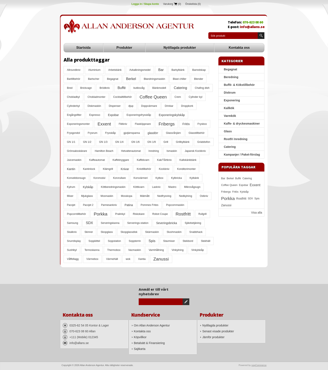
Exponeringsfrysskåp (139, 114)
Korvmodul (99, 178)
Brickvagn (86, 87)
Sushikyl (72, 250)
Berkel (131, 79)
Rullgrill (203, 214)
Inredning (154, 151)
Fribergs (167, 123)
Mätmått (145, 196)
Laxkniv (156, 187)
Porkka (100, 213)
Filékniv (123, 123)
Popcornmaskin (175, 205)
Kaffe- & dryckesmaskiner (242, 123)
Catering (180, 88)
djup (130, 105)
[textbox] (233, 35)
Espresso (94, 114)
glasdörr (153, 133)
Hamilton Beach (104, 151)
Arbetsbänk (115, 69)
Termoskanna (92, 250)
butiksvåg (139, 87)
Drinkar (169, 105)
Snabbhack (195, 232)
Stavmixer (169, 241)
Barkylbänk (178, 69)
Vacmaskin (134, 250)
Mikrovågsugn (192, 187)
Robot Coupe (160, 214)
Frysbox (202, 123)
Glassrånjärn (173, 132)
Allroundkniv (74, 69)
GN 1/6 (135, 142)
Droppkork (187, 105)
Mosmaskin (107, 196)
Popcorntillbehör (76, 214)
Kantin (71, 169)
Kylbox (159, 178)
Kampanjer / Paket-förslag (242, 154)
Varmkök (230, 115)
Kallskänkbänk (187, 160)
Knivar (125, 169)
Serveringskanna (110, 223)
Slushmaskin (174, 232)
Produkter (124, 47)
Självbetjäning (193, 223)
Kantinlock (89, 169)
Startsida (83, 47)
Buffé (122, 88)
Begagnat (112, 78)
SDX (89, 223)
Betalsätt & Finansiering (149, 343)
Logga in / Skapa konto (145, 4)
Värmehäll (112, 259)
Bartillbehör (73, 78)
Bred (70, 87)
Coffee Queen (153, 96)
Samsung (72, 223)
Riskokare (139, 214)
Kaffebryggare (121, 160)
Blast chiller (179, 78)
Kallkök (229, 108)
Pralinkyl (120, 214)
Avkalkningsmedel (139, 69)
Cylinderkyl (73, 105)
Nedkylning (185, 196)
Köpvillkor (140, 337)
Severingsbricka (166, 223)
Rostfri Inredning (235, 139)
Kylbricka (176, 178)
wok (128, 259)
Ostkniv (204, 196)
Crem (177, 96)
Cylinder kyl (195, 96)
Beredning (231, 77)
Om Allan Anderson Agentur (152, 325)
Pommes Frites (149, 205)
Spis (152, 241)
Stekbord (188, 241)
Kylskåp (88, 187)
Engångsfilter (74, 114)
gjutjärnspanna (132, 132)
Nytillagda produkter (180, 47)
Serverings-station (138, 223)
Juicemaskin (74, 160)
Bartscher (93, 78)
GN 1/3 (103, 142)
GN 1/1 (71, 142)
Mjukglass (87, 196)
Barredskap (199, 69)
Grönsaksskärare (77, 151)
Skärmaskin (152, 232)
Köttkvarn (138, 187)
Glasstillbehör (197, 132)
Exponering (232, 100)
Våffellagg (73, 259)
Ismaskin (172, 151)
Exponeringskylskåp (172, 115)
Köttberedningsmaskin (113, 187)
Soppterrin (135, 241)
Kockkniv (164, 169)
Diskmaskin (94, 105)
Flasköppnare (143, 123)
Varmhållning (156, 250)
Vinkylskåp (197, 250)
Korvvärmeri (140, 178)
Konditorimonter (186, 169)
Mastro (172, 187)
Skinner (89, 232)
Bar (161, 70)
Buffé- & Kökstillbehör (239, 84)
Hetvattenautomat (131, 151)
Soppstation (114, 241)
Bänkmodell (159, 87)
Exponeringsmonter (78, 123)
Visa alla (256, 212)
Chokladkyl (73, 96)
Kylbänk (194, 178)
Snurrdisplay (74, 241)
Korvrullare (119, 178)
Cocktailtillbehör (122, 96)
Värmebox (92, 259)
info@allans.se (252, 26)
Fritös (186, 124)
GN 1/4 (119, 142)
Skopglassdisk (128, 232)
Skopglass (107, 232)
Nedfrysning (164, 196)
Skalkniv (72, 232)
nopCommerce (258, 365)
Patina (129, 205)
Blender (198, 78)
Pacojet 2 (88, 205)
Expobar (113, 115)
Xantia (142, 259)
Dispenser (115, 105)
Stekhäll (205, 241)
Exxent (104, 123)
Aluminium (94, 69)
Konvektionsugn (76, 178)
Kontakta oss (239, 47)
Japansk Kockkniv (195, 151)
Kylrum (71, 187)
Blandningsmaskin (154, 78)
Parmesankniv (109, 205)
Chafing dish (202, 87)
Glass (228, 131)
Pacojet (71, 205)
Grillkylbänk (183, 142)
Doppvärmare (149, 105)
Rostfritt (183, 213)
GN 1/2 (87, 142)
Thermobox (113, 250)
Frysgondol (73, 132)
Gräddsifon (203, 142)
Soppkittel (94, 241)
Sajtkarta (139, 349)
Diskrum (230, 92)
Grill (165, 142)
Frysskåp (110, 132)
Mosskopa (126, 196)
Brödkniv (105, 87)
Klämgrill (108, 169)
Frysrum (92, 132)
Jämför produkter (213, 337)
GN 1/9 (151, 142)
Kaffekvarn (143, 160)
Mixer (70, 196)
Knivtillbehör (144, 169)
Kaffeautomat (97, 160)
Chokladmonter (96, 96)
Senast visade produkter (218, 331)
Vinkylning (177, 250)
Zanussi (161, 259)
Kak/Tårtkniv (164, 160)
